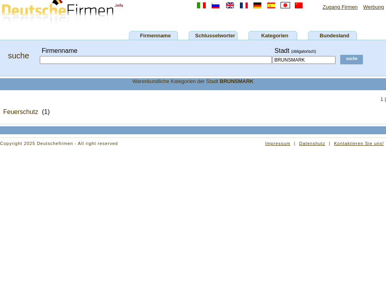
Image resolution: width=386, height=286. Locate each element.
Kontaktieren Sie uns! (359, 143)
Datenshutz (312, 143)
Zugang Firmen (340, 7)
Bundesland (334, 36)
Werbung (373, 7)
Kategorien (275, 36)
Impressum (277, 143)
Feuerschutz (20, 111)
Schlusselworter (215, 36)
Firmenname (155, 36)
